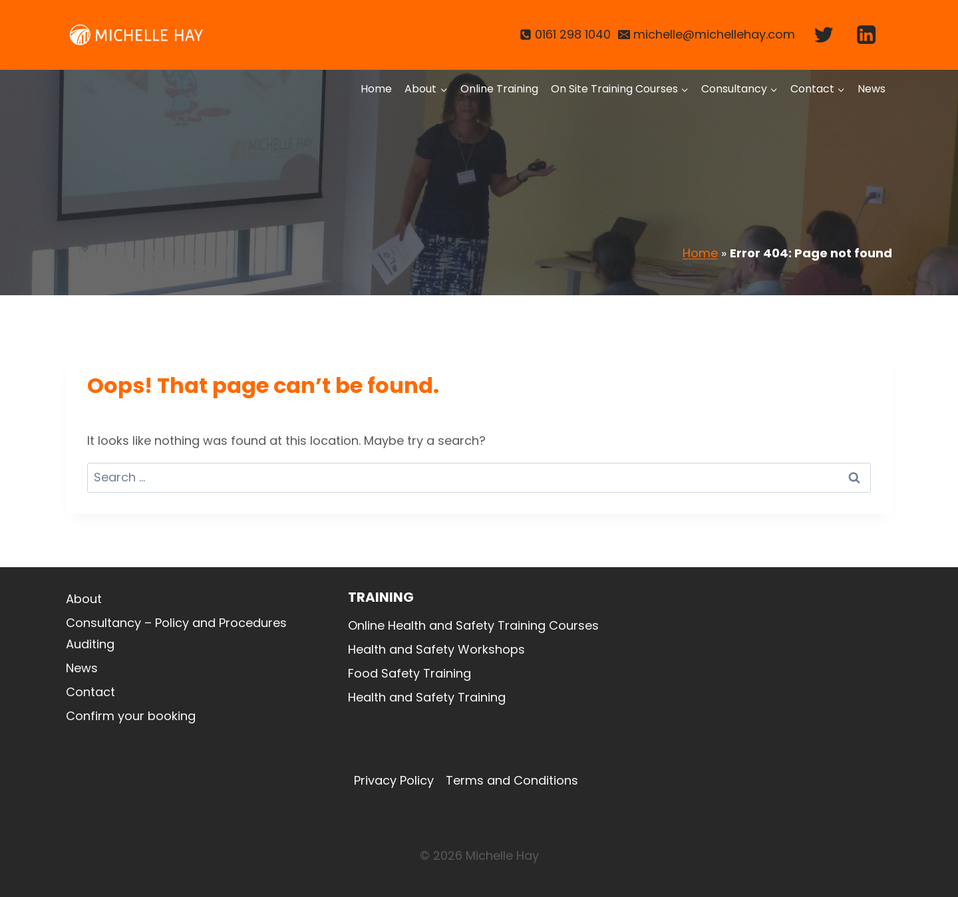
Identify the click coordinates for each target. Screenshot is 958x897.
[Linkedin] (866, 35)
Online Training (499, 88)
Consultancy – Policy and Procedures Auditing (176, 633)
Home (376, 88)
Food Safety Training (409, 673)
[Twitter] (823, 35)
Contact (90, 692)
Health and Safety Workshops (436, 649)
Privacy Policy (394, 780)
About (84, 598)
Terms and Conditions (512, 780)
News (871, 88)
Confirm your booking (131, 715)
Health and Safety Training (427, 697)
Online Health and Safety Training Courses (473, 625)
